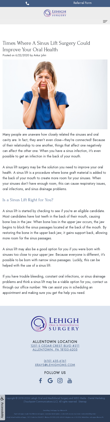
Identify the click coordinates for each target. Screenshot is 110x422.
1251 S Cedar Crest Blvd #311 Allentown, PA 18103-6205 (55, 348)
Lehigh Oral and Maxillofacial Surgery (49, 398)
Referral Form (82, 3)
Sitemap (82, 401)
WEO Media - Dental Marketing (89, 398)
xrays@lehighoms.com (55, 365)
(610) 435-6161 (55, 361)
